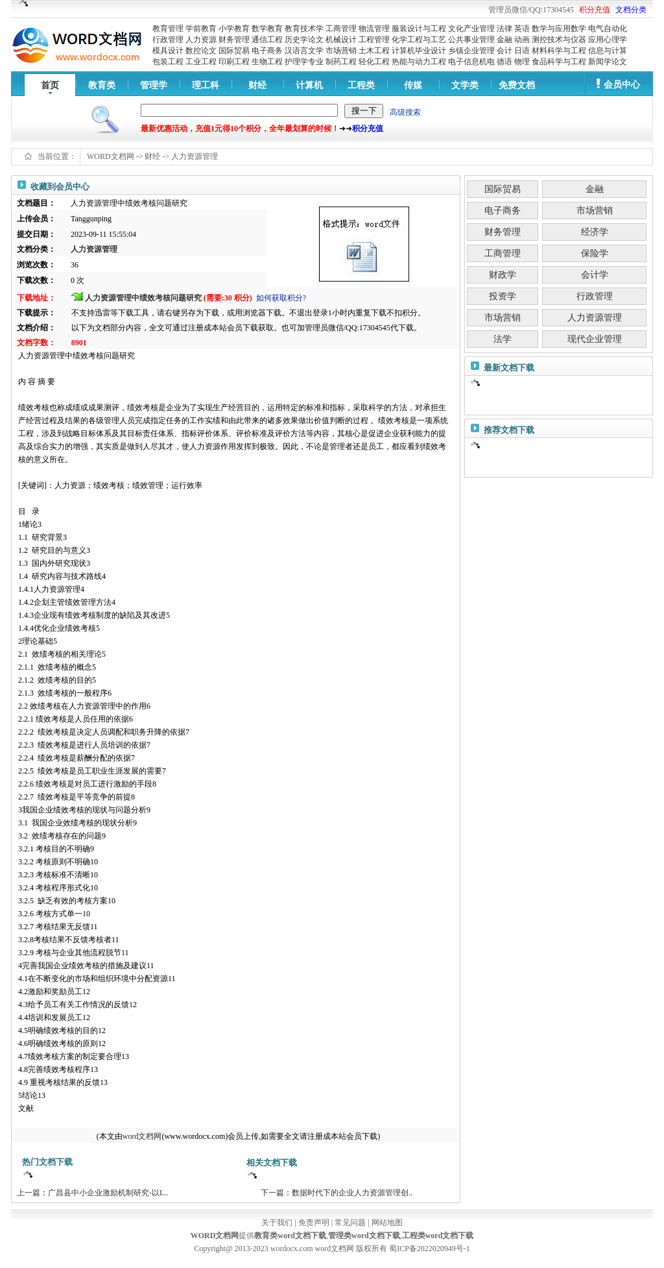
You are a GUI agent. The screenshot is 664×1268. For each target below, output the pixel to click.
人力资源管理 (194, 156)
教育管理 (168, 28)
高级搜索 (405, 112)
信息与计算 (607, 50)
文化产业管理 (471, 28)
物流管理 (374, 28)
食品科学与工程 (559, 61)
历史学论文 (304, 39)
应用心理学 (607, 39)
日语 (522, 50)
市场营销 (341, 50)
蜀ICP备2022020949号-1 (429, 1248)
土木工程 (374, 50)
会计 (504, 50)
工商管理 (341, 28)
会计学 (594, 275)
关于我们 (276, 1222)
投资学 (502, 296)
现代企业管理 (594, 339)
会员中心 (622, 85)
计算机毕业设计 (419, 50)
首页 (50, 85)
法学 (502, 339)
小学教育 (234, 28)
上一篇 (28, 1192)
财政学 (502, 275)
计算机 (309, 85)
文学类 (465, 85)
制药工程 (341, 61)
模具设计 (168, 50)
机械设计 (341, 39)
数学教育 (267, 28)
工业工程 (201, 61)
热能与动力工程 (419, 61)
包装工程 (168, 61)
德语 (504, 61)
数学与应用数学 (559, 28)
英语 (522, 28)
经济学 (594, 232)
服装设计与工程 (419, 28)
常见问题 (350, 1222)
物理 (522, 61)
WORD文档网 (110, 156)
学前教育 (201, 28)
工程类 (361, 85)
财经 (257, 85)
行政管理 (168, 39)
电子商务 (267, 50)
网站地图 (387, 1222)
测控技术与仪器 (559, 39)
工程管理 (374, 39)
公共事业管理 (471, 39)
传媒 (413, 85)
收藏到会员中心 (59, 186)
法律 (504, 28)
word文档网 (142, 1136)
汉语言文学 (304, 50)
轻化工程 (374, 61)
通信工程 (267, 39)
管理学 (153, 85)
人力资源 (201, 39)
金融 (504, 39)
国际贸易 (234, 50)
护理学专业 (304, 61)
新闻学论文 (607, 61)
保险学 (594, 253)
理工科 (205, 85)
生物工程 (267, 61)
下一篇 (272, 1192)
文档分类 (630, 9)
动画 (522, 39)
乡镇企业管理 (471, 50)
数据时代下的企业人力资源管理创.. (352, 1192)
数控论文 (201, 50)
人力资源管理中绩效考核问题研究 (143, 297)
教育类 (101, 85)
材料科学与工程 (559, 50)
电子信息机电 (471, 61)
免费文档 (517, 85)
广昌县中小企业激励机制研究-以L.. (108, 1192)
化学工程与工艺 (419, 39)
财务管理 (234, 39)
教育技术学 (304, 28)
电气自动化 (607, 28)
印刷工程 (234, 61)
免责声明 (313, 1222)
